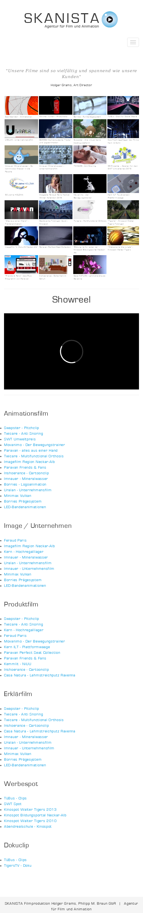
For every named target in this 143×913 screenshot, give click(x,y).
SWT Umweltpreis (20, 439)
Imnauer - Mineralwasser (26, 479)
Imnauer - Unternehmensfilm (29, 569)
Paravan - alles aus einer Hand (31, 450)
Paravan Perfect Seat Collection (32, 653)
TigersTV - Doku (18, 866)
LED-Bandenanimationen (25, 507)
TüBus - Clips (15, 798)
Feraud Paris (15, 540)
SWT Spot (13, 804)
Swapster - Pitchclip (21, 428)
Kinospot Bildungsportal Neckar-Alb (35, 815)
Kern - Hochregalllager (23, 552)
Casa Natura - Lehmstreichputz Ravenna (39, 675)
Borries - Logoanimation (25, 484)
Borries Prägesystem (23, 501)
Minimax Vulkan (17, 496)
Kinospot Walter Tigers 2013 (30, 810)
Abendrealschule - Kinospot (28, 826)
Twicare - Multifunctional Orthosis (34, 456)
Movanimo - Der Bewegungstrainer (34, 445)
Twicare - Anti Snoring (23, 434)
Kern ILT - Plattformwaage (27, 647)
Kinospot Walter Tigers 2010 (30, 821)
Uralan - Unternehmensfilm (28, 490)
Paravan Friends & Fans (25, 467)
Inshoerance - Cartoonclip (26, 473)
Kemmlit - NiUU (17, 664)
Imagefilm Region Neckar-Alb (29, 462)
